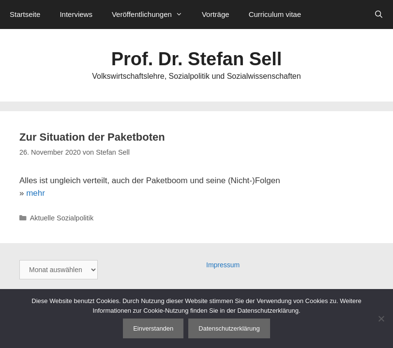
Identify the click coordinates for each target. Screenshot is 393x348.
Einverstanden (153, 328)
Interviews (76, 14)
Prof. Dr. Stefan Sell (196, 59)
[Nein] (381, 318)
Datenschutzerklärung (228, 328)
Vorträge (215, 14)
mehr (35, 193)
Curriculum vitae (275, 14)
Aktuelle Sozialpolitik (62, 218)
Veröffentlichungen (152, 14)
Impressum (223, 265)
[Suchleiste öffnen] (378, 14)
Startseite (25, 14)
